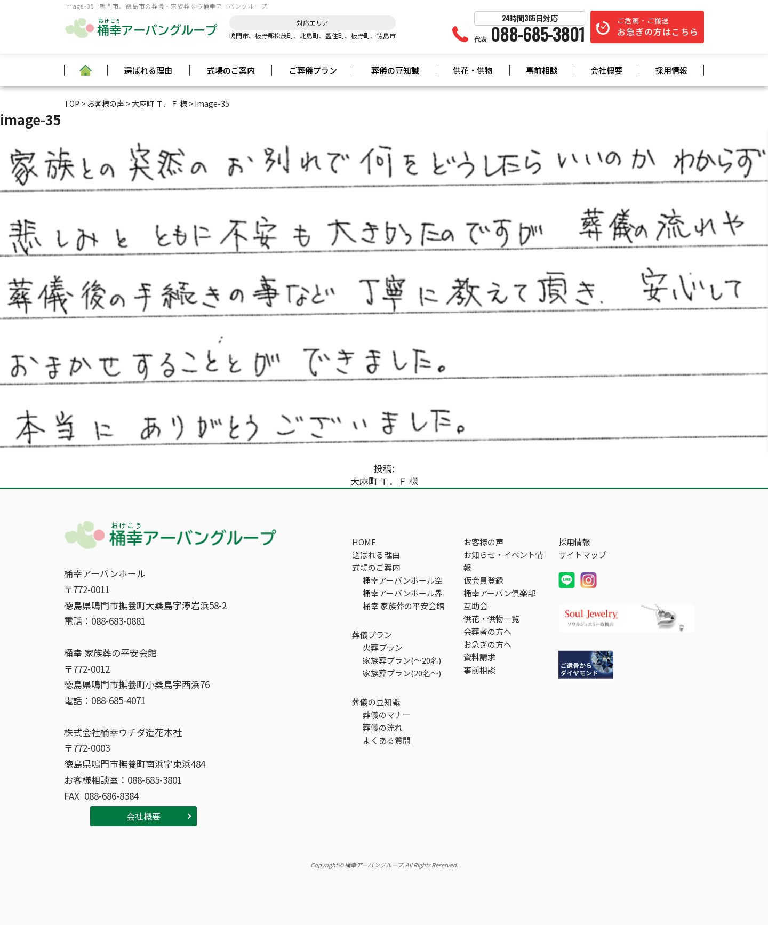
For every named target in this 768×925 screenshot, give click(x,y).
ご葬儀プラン (313, 70)
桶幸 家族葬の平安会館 (403, 605)
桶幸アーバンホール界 (403, 593)
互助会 (475, 605)
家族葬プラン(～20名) (402, 660)
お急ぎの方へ (487, 644)
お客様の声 (483, 541)
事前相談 (542, 70)
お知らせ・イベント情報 (503, 561)
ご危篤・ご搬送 (658, 26)
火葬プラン (383, 647)
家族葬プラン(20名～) (402, 673)
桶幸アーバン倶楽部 (499, 593)
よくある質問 (387, 740)
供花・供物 (473, 70)
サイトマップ (582, 554)
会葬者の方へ (487, 631)
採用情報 (671, 70)
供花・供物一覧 (491, 618)
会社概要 (606, 70)
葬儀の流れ (383, 727)
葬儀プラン (372, 634)
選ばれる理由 (148, 70)
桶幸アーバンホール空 (403, 580)
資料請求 (479, 657)
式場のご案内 (231, 70)
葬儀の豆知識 (395, 70)
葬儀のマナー (387, 714)
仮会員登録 (483, 580)
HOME (364, 541)
